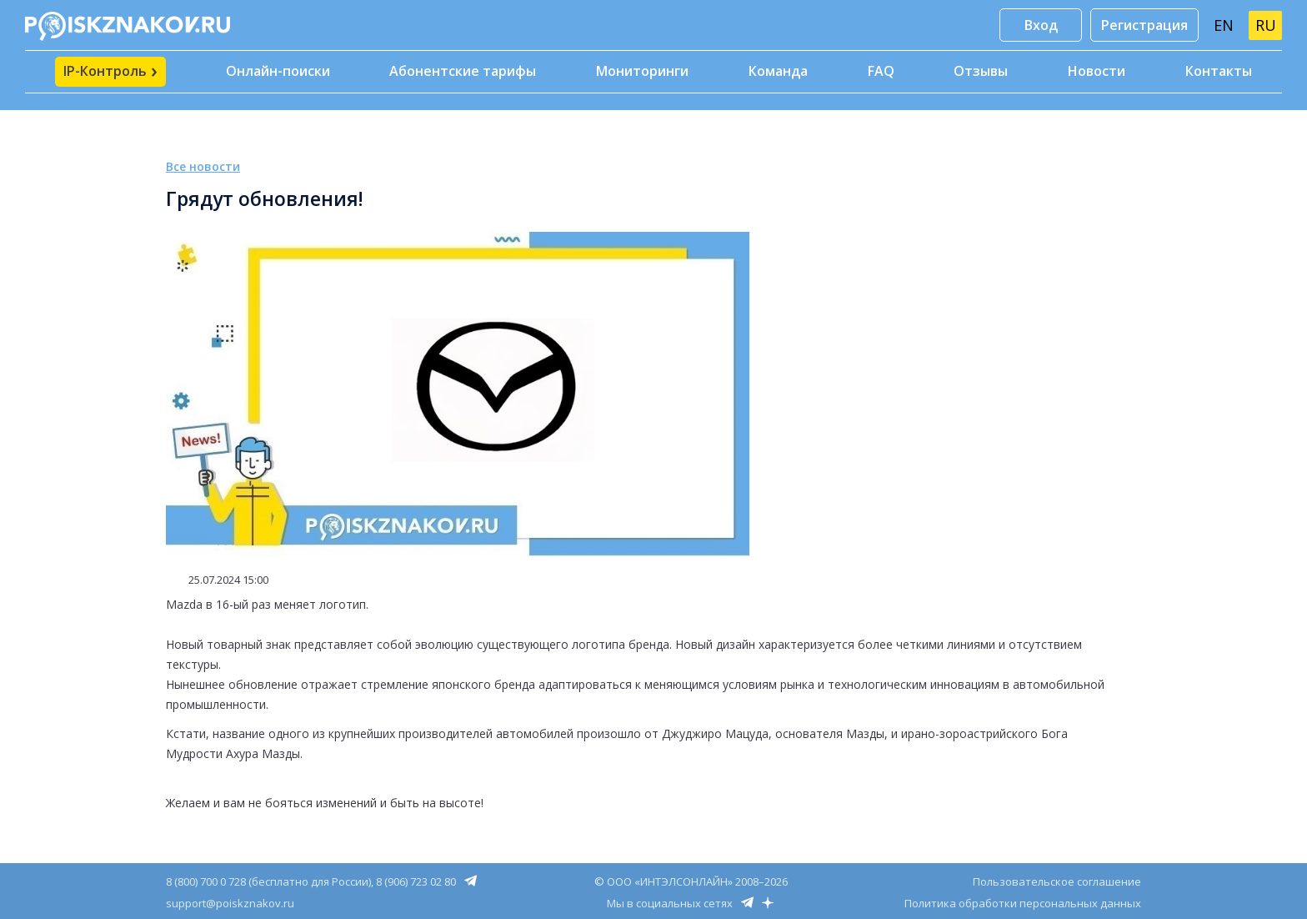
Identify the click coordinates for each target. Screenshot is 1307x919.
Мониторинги (642, 71)
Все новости (203, 166)
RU (1265, 25)
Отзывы (981, 71)
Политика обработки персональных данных (1022, 903)
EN (1224, 25)
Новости (1096, 71)
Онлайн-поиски (278, 71)
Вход (1041, 25)
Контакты (1218, 71)
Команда (778, 71)
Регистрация (1144, 25)
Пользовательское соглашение (1057, 881)
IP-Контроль (110, 70)
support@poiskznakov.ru (230, 903)
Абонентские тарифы (462, 71)
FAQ (881, 71)
